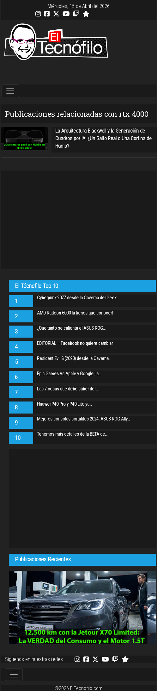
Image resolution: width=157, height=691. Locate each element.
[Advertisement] (79, 72)
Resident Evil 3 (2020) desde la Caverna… (74, 358)
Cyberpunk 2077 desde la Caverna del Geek (76, 298)
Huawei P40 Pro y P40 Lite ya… (64, 404)
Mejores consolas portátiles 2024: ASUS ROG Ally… (83, 419)
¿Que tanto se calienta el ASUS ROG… (71, 328)
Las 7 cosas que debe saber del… (67, 389)
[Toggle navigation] (10, 90)
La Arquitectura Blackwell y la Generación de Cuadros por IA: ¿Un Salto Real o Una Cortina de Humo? (103, 138)
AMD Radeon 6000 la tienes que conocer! (75, 313)
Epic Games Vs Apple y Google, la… (69, 374)
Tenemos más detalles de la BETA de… (72, 434)
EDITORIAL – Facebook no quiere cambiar (75, 343)
